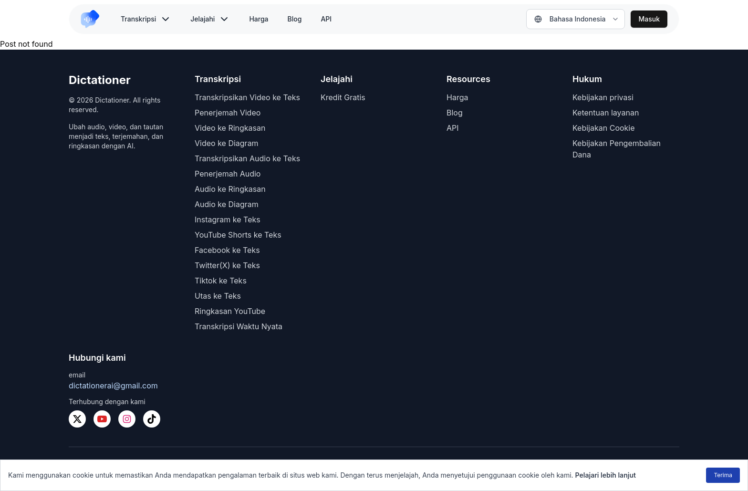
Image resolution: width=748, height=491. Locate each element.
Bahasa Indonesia (570, 19)
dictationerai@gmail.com (113, 385)
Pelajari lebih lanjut (605, 475)
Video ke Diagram (227, 143)
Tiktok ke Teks (221, 280)
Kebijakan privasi (603, 97)
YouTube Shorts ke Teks (238, 235)
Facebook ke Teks (227, 250)
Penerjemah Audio (227, 173)
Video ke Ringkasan (230, 128)
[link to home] (94, 19)
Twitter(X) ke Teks (227, 265)
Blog (295, 19)
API (326, 19)
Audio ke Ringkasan (230, 189)
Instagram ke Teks (227, 219)
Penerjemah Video (227, 112)
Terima (723, 475)
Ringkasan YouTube (230, 311)
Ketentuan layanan (605, 112)
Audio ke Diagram (227, 204)
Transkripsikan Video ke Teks (247, 97)
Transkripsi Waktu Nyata (238, 326)
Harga (258, 19)
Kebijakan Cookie (603, 128)
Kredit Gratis (343, 97)
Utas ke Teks (218, 296)
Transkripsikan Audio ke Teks (247, 158)
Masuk (649, 19)
